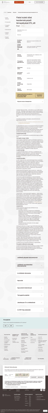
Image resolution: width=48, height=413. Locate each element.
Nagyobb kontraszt (18, 390)
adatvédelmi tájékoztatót (11, 384)
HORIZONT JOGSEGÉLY (19, 2)
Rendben (45, 410)
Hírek (31, 337)
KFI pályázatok (7, 22)
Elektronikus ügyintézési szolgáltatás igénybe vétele (42, 341)
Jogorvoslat (40, 349)
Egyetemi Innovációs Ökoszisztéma (23, 341)
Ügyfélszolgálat (42, 334)
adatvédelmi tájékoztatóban (10, 410)
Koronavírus (33, 342)
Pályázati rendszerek (39, 2)
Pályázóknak (9, 12)
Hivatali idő (40, 338)
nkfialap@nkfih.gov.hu (38, 202)
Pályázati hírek (33, 340)
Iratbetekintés (40, 350)
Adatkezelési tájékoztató (40, 399)
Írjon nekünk (40, 347)
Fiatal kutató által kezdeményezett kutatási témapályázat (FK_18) (28, 12)
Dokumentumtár (8, 29)
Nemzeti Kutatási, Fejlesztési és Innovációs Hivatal (7, 400)
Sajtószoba (41, 358)
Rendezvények (33, 339)
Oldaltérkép (5, 389)
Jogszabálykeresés (39, 396)
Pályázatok (14, 12)
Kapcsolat (40, 337)
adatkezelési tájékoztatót (21, 383)
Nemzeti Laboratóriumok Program (24, 345)
